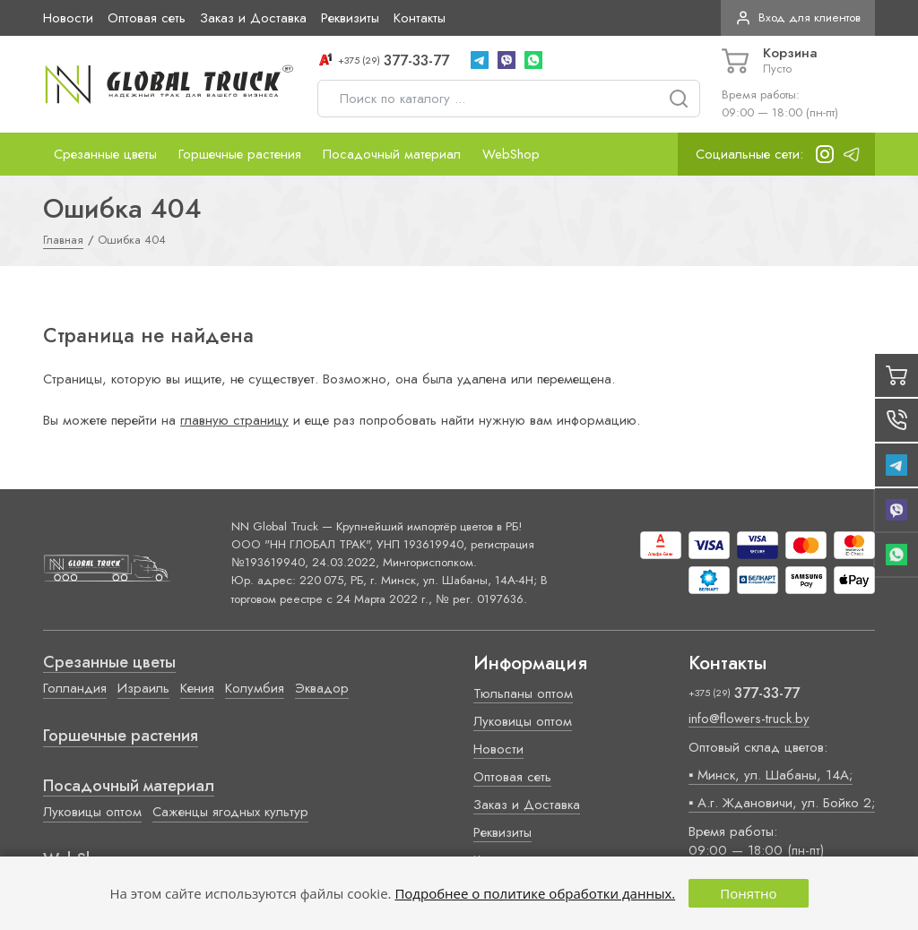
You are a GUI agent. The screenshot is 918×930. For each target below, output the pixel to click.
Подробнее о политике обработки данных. (534, 893)
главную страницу (234, 420)
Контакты (420, 18)
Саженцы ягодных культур (230, 812)
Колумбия (254, 688)
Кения (197, 688)
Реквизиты (350, 18)
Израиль (143, 688)
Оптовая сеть (147, 18)
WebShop (511, 154)
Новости (68, 18)
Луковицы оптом (92, 812)
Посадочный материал (392, 154)
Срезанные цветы (105, 154)
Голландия (75, 688)
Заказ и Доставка (253, 18)
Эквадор (322, 688)
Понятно (748, 893)
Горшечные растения (239, 154)
